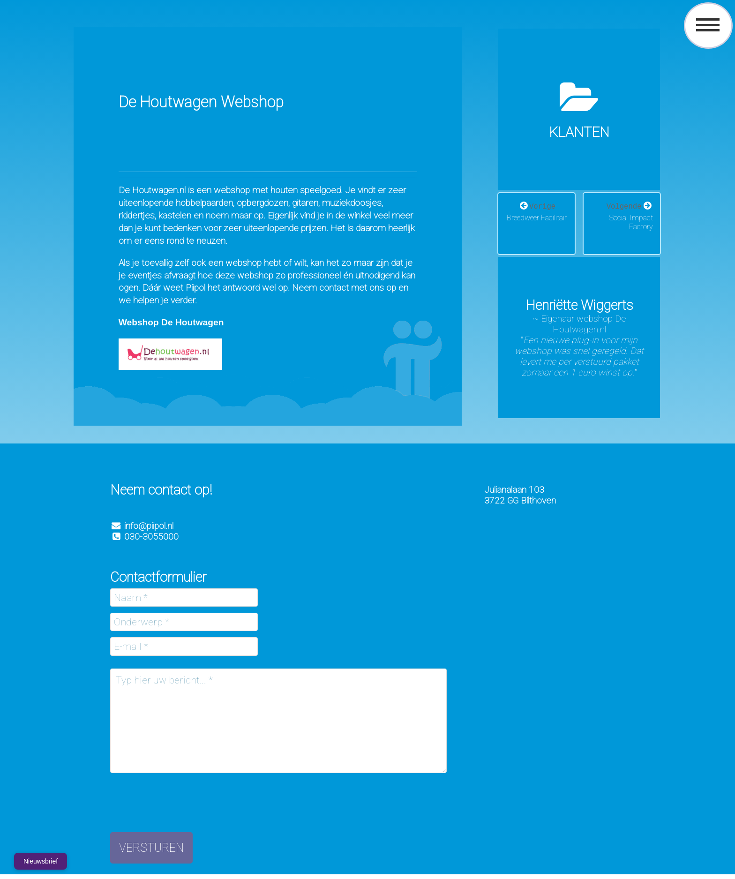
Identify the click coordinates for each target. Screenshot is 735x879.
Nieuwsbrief (40, 861)
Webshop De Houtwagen (171, 322)
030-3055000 (144, 536)
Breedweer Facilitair (537, 217)
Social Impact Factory (631, 222)
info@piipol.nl (148, 525)
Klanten (579, 132)
